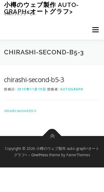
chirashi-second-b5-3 (20, 111)
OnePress (39, 154)
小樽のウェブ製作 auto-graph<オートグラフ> (41, 8)
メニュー (95, 29)
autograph (71, 89)
